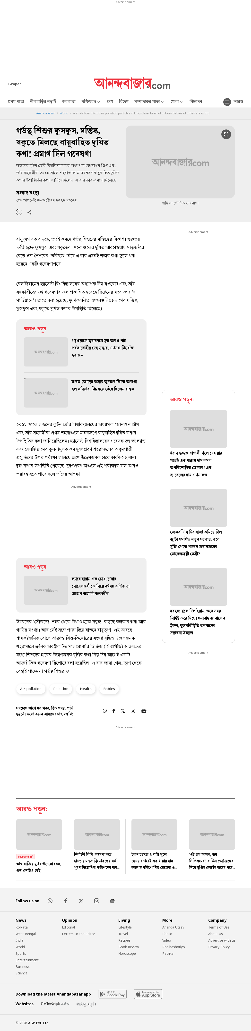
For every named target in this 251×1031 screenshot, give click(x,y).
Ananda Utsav (173, 927)
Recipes (124, 940)
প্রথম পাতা (16, 102)
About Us (215, 933)
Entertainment (27, 960)
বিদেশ (124, 102)
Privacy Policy (219, 947)
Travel (123, 933)
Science (21, 973)
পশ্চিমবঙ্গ (91, 102)
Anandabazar (45, 113)
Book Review (128, 947)
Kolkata (22, 927)
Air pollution (31, 688)
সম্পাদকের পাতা (149, 102)
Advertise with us (221, 940)
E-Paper (14, 84)
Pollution (60, 688)
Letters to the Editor (78, 933)
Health (86, 688)
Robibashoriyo (173, 947)
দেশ (110, 102)
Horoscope (127, 953)
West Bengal (26, 933)
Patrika (167, 953)
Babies (109, 688)
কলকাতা (69, 102)
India (19, 940)
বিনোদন (196, 102)
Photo (167, 933)
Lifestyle (125, 927)
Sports (21, 953)
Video (166, 940)
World (64, 113)
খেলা (177, 102)
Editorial (68, 927)
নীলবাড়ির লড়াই (43, 102)
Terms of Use (218, 927)
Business (23, 966)
